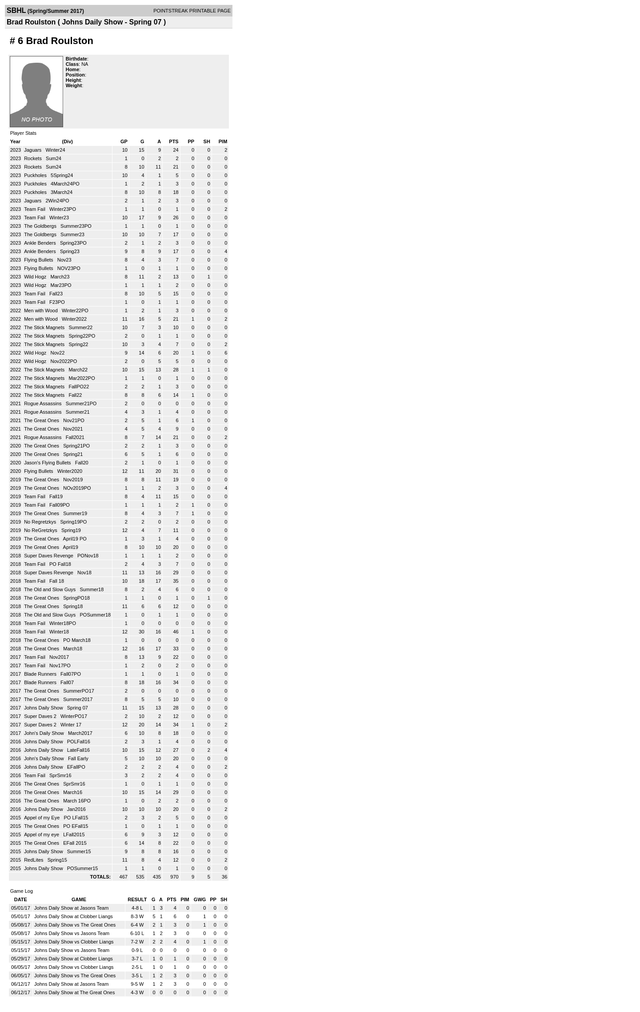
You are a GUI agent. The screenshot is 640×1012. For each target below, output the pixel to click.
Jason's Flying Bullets (48, 462)
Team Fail (35, 209)
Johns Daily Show (44, 707)
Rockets (33, 158)
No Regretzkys (40, 521)
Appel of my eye (42, 834)
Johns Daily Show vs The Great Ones (75, 924)
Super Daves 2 (41, 716)
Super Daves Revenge (49, 555)
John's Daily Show (44, 733)
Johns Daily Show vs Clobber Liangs (74, 941)
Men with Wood (41, 310)
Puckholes (36, 175)
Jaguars (33, 150)
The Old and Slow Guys (50, 589)
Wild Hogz (36, 276)
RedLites (34, 860)
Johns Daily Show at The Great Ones (74, 992)
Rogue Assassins (43, 403)
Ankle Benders (40, 243)
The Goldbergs (41, 226)
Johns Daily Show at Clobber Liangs (73, 916)
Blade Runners (41, 674)
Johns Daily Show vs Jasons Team (71, 933)
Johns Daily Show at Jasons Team (71, 908)
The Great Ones (42, 420)
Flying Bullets (39, 259)
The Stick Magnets (45, 327)
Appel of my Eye (42, 817)
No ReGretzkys (41, 530)
